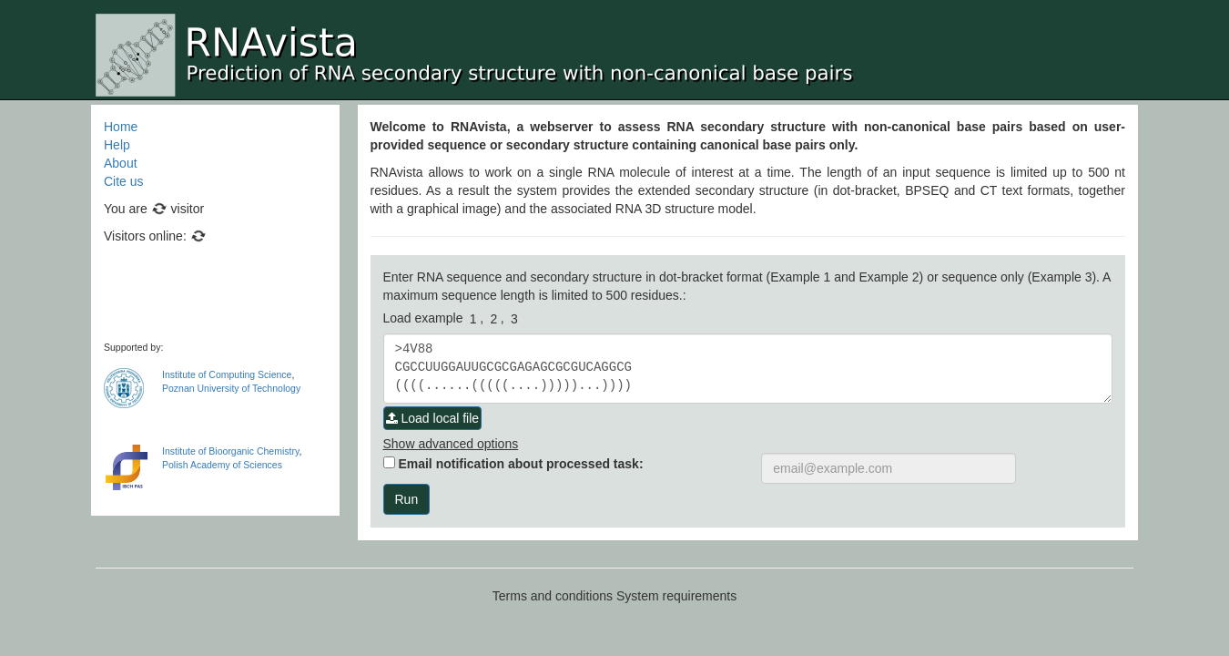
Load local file (433, 418)
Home (120, 126)
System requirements (676, 596)
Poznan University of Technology (231, 388)
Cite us (124, 181)
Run (407, 499)
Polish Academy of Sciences (222, 464)
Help (117, 145)
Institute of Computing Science (226, 374)
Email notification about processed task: (513, 463)
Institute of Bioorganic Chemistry (230, 451)
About (120, 163)
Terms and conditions (553, 596)
